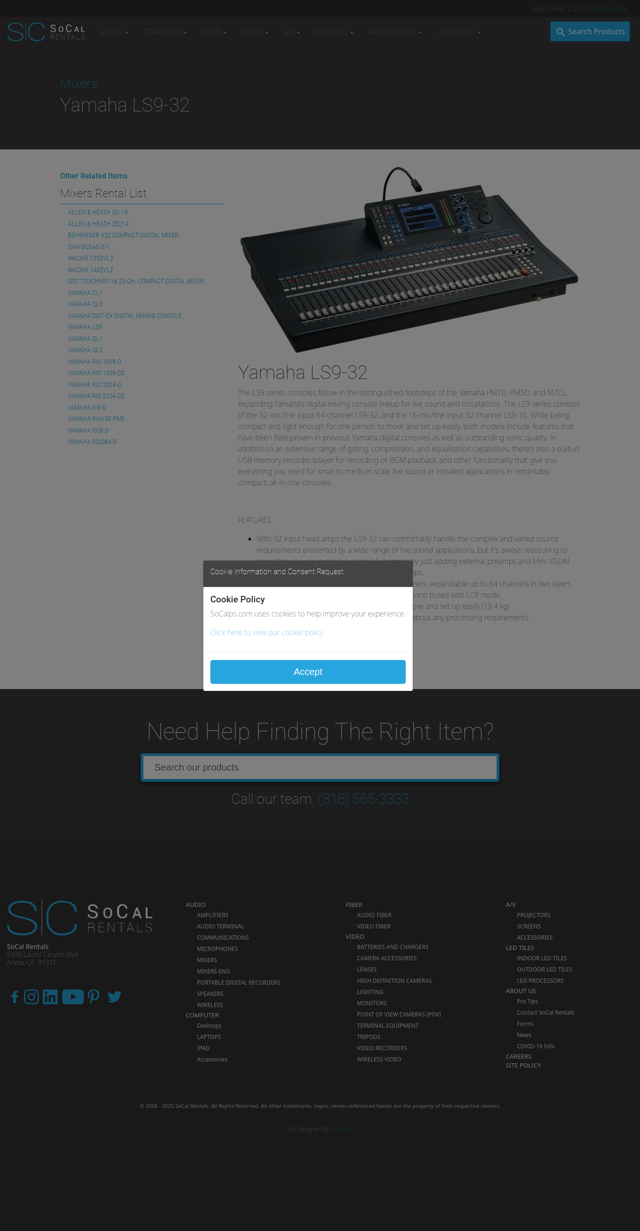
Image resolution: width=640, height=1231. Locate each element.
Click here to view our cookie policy (266, 632)
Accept (308, 672)
